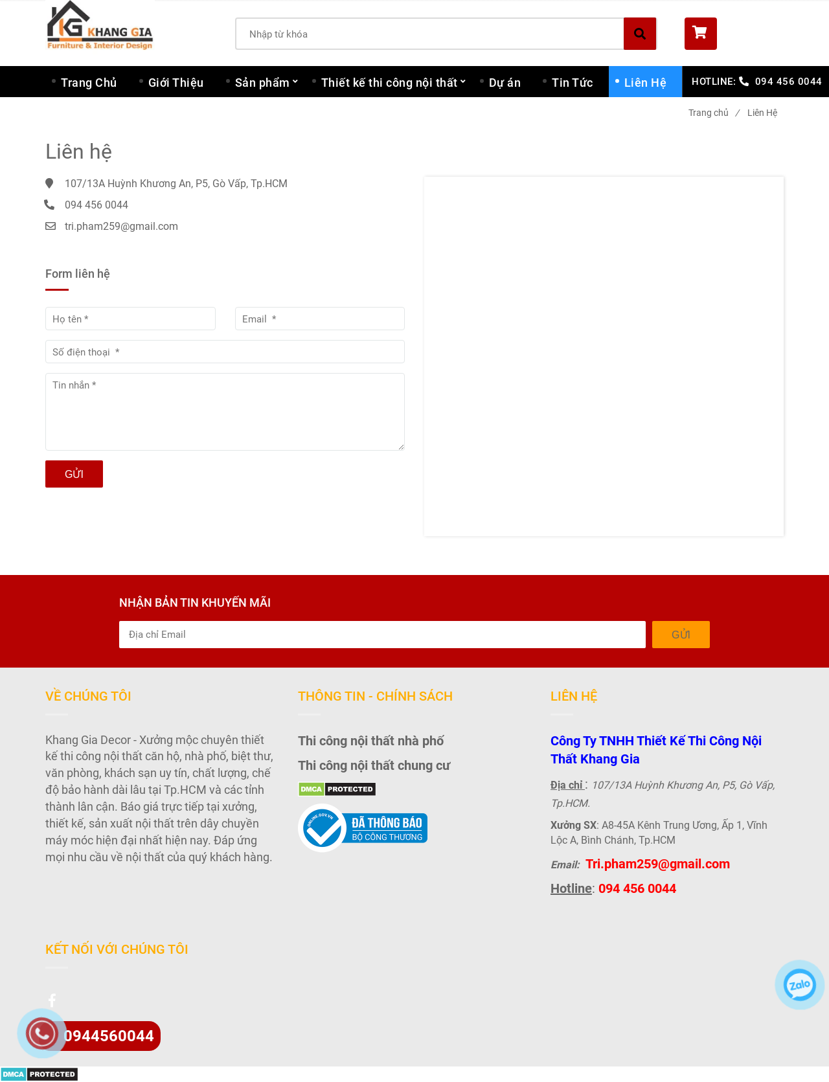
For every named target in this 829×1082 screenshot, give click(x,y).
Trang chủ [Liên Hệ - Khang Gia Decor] (713, 112)
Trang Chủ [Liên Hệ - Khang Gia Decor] (89, 82)
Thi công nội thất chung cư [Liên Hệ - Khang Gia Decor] (374, 765)
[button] (734, 33)
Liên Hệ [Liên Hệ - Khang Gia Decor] (645, 82)
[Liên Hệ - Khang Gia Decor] (604, 356)
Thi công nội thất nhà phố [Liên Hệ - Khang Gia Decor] (371, 741)
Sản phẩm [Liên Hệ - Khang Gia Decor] (262, 82)
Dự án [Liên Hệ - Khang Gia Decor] (505, 82)
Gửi (74, 474)
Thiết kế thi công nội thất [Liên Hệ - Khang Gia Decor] (389, 82)
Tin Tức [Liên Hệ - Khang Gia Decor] (572, 82)
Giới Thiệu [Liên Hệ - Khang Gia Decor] (176, 82)
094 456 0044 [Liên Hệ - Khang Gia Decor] (789, 81)
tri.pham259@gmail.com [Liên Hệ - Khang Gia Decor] (121, 226)
